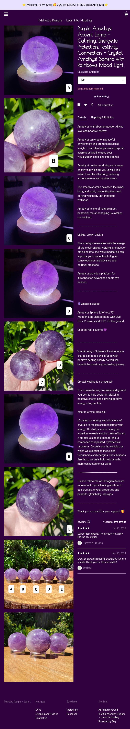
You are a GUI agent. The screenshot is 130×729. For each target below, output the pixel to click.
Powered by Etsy (107, 721)
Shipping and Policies (47, 714)
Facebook (72, 714)
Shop (38, 709)
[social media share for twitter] (86, 105)
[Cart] (126, 15)
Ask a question (105, 105)
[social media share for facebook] (79, 105)
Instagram (72, 709)
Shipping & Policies (102, 117)
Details (82, 117)
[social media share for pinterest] (92, 105)
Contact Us (41, 718)
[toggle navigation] (6, 14)
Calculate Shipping (88, 71)
